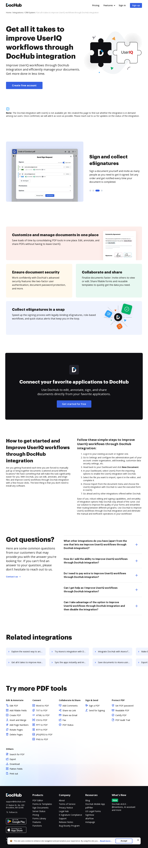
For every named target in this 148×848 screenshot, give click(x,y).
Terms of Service (67, 804)
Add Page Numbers (19, 724)
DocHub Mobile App (95, 804)
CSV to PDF (41, 720)
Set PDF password (124, 705)
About (62, 800)
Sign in (122, 5)
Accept (124, 841)
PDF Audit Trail (122, 720)
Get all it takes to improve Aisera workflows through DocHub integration (28, 662)
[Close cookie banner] (138, 840)
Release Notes (66, 822)
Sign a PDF (94, 705)
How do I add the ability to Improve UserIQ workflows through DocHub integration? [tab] (101, 561)
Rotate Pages (16, 729)
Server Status (38, 811)
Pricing (95, 5)
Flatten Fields (16, 768)
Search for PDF (17, 754)
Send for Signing (97, 710)
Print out (14, 773)
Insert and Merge (18, 720)
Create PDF (15, 715)
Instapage (90, 822)
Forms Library (39, 818)
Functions (37, 825)
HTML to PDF (43, 715)
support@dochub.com (15, 801)
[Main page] (14, 5)
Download (15, 764)
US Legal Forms (93, 811)
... (106, 841)
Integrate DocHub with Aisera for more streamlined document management (115, 651)
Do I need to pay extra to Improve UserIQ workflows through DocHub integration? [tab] (101, 575)
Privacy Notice (66, 807)
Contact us (12, 576)
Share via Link (69, 710)
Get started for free (74, 404)
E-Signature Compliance (70, 814)
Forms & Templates (42, 804)
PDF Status (68, 724)
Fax (64, 720)
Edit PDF (14, 705)
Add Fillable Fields (18, 710)
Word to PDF (42, 705)
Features (108, 5)
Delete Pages (16, 734)
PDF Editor (37, 800)
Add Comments (70, 705)
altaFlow (89, 818)
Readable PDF (122, 710)
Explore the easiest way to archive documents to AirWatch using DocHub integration (28, 651)
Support (63, 818)
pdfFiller (89, 807)
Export (13, 759)
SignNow (89, 814)
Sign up (136, 5)
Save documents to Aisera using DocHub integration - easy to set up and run (115, 662)
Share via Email (70, 715)
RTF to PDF (41, 729)
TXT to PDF (41, 710)
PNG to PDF (42, 739)
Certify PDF (121, 715)
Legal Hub (64, 811)
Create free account (24, 85)
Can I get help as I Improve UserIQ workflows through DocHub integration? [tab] (101, 590)
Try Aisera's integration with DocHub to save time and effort (72, 651)
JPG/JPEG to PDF (44, 734)
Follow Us (13, 812)
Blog (87, 800)
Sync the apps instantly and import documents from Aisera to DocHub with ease (72, 662)
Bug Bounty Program (69, 825)
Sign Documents (40, 807)
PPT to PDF (42, 724)
